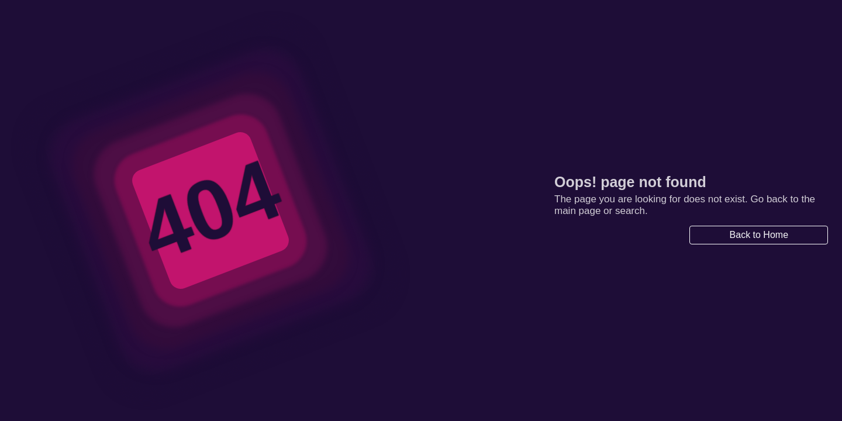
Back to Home (759, 235)
